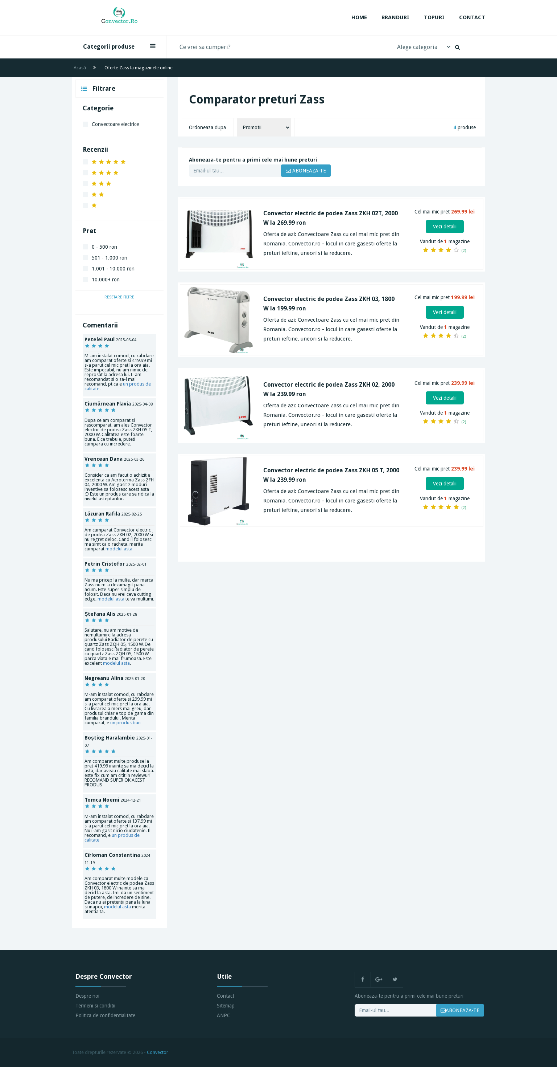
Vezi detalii (445, 226)
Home (359, 17)
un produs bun (125, 722)
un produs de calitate (112, 837)
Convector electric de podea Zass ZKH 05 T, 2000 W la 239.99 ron (331, 475)
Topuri (434, 17)
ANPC (223, 1015)
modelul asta (119, 548)
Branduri (395, 17)
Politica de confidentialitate (105, 1015)
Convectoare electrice (115, 124)
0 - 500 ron (104, 247)
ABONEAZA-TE (306, 171)
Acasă (80, 67)
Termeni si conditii (95, 1006)
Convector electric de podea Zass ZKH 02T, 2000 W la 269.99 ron (330, 218)
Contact (472, 17)
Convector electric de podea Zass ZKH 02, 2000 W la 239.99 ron (329, 389)
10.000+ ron (106, 279)
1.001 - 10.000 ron (113, 269)
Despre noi (87, 996)
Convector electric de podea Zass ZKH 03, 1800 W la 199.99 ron (329, 304)
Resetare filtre (119, 297)
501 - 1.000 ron (109, 258)
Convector (157, 1052)
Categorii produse (119, 46)
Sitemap (226, 1006)
